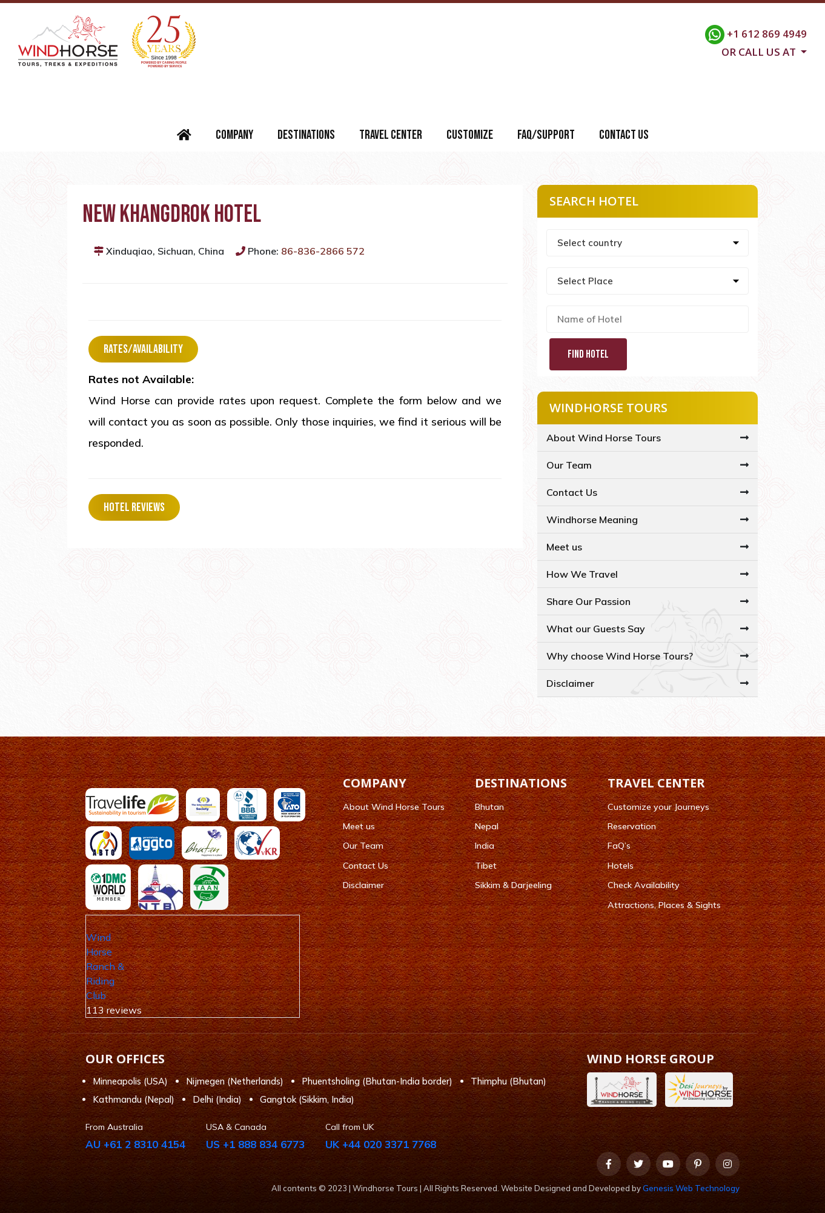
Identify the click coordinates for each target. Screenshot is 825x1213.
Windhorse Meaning (592, 519)
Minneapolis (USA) (130, 1081)
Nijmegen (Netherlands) (234, 1081)
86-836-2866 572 (323, 251)
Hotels (621, 865)
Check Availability (644, 885)
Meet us (564, 547)
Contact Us (624, 134)
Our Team (569, 465)
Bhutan (489, 806)
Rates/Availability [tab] (143, 349)
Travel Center (390, 134)
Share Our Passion (588, 601)
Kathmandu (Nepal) (133, 1099)
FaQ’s (619, 845)
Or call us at (759, 51)
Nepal (487, 826)
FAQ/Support (546, 134)
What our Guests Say (595, 629)
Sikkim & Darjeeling (513, 885)
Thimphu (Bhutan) (508, 1081)
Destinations (306, 134)
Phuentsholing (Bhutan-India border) (377, 1081)
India (484, 845)
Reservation (632, 826)
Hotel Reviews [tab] (134, 507)
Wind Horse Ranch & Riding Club (105, 966)
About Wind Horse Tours (603, 438)
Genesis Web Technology (691, 1188)
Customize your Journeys (658, 806)
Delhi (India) (217, 1099)
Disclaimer (570, 683)
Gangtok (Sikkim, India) (307, 1099)
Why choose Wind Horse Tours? (619, 656)
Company (234, 134)
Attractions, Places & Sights (664, 905)
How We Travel (582, 574)
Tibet (486, 865)
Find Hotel (588, 354)
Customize (469, 134)
